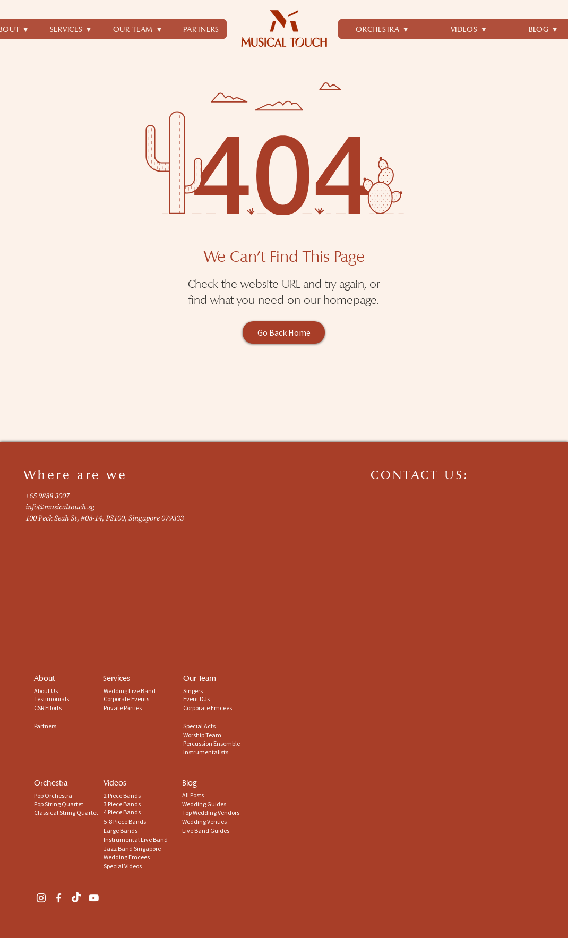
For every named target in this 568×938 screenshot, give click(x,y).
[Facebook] (59, 898)
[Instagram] (41, 898)
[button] (71, 29)
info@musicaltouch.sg (59, 507)
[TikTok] (76, 898)
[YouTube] (94, 898)
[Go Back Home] (284, 332)
